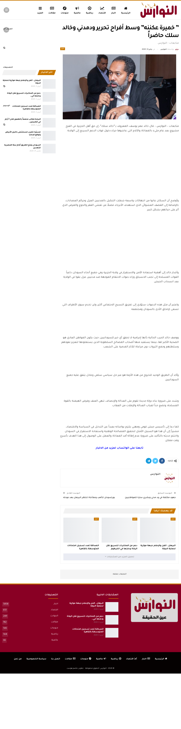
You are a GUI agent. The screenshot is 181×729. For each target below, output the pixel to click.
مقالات (51, 9)
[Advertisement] (119, 176)
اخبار (113, 9)
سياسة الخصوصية (36, 659)
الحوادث (54, 616)
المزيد (40, 9)
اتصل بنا (55, 659)
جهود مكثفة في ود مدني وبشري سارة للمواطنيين (150, 497)
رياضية (89, 9)
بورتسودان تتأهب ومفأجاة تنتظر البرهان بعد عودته (89, 497)
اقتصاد (102, 9)
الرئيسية (125, 9)
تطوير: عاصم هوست (75, 668)
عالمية (77, 9)
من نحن (18, 659)
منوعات (64, 9)
